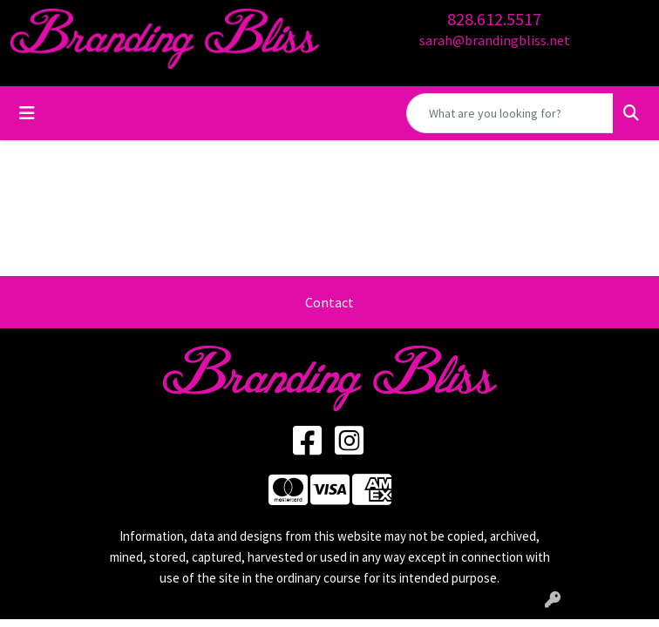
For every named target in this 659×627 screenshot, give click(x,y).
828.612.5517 (494, 19)
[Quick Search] (510, 113)
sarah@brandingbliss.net (494, 40)
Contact (329, 302)
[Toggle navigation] (27, 113)
